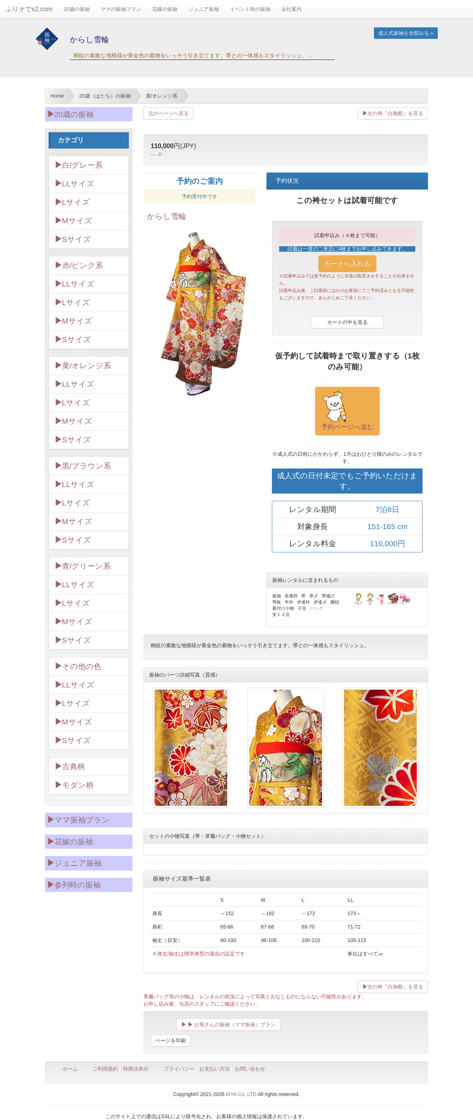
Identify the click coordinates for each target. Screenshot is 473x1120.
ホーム (70, 1069)
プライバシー (179, 1069)
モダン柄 (74, 785)
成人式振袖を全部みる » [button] (405, 33)
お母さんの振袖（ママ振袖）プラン (228, 1024)
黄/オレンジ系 (82, 365)
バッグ (316, 608)
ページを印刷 (170, 1040)
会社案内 (291, 9)
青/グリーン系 (82, 566)
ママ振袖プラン (78, 820)
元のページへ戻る (168, 113)
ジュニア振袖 (203, 9)
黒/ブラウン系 (82, 466)
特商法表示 (135, 1069)
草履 (302, 608)
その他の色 (77, 666)
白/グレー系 (78, 165)
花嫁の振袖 (165, 9)
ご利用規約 (105, 1069)
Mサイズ (73, 220)
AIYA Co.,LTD (241, 1094)
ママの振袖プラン (121, 9)
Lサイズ (72, 202)
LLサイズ (74, 183)
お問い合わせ (250, 1069)
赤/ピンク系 (78, 265)
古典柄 (69, 766)
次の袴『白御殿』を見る (392, 113)
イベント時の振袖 (250, 9)
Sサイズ (72, 239)
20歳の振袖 (77, 9)
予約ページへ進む (347, 411)
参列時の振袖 (74, 885)
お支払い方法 (214, 1069)
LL (350, 900)
